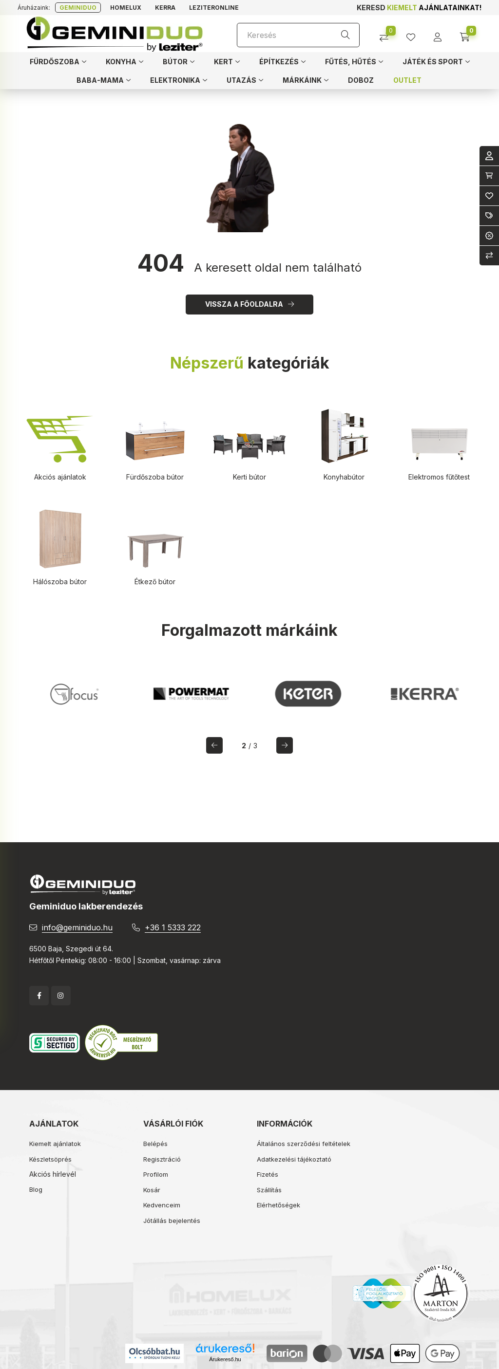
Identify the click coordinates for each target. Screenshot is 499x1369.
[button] (58, 61)
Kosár (151, 1190)
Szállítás (269, 1190)
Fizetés (267, 1174)
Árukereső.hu (225, 1359)
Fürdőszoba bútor (155, 477)
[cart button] (468, 33)
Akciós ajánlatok (60, 477)
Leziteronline (214, 7)
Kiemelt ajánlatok (55, 1143)
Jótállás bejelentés (171, 1220)
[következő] (284, 745)
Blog (35, 1189)
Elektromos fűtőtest (439, 477)
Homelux (125, 7)
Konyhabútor (344, 477)
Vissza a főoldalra (244, 304)
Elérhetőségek (278, 1205)
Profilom (155, 1174)
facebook (39, 995)
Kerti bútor (249, 477)
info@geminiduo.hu (77, 927)
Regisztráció (162, 1159)
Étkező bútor (154, 581)
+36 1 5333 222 (173, 927)
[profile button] (414, 33)
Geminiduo (77, 7)
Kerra (165, 7)
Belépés (155, 1143)
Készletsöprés (50, 1159)
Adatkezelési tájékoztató (294, 1159)
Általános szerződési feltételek (303, 1143)
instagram (61, 995)
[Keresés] (298, 35)
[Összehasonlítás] (387, 33)
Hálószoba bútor (60, 581)
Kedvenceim (161, 1205)
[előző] (214, 745)
